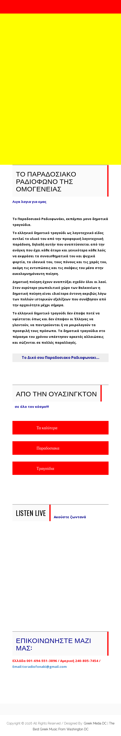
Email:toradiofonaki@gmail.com (39, 666)
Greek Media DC (95, 723)
